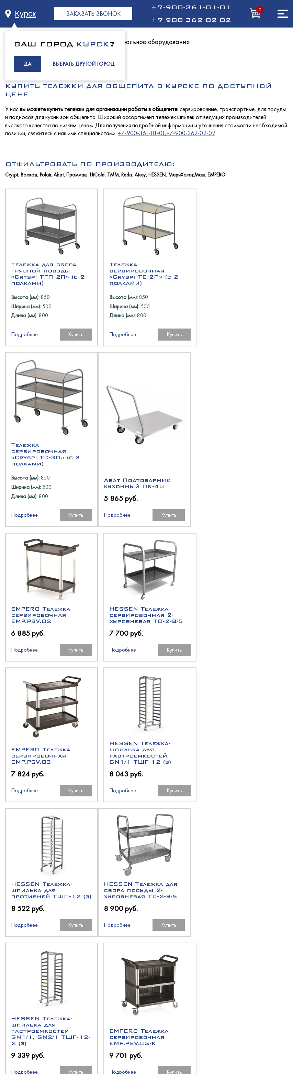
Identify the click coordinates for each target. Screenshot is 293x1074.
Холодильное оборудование (147, 961)
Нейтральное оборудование (149, 41)
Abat (59, 175)
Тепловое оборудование (147, 973)
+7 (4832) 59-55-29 (118, 900)
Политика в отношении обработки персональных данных (146, 1052)
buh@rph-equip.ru (176, 924)
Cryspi (11, 175)
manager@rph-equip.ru (122, 924)
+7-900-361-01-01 (191, 7)
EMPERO (216, 175)
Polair (45, 175)
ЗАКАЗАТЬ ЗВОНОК (93, 14)
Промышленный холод (146, 1023)
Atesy (140, 175)
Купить (74, 349)
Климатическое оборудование (146, 1010)
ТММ (113, 175)
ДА (27, 63)
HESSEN (157, 175)
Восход (29, 175)
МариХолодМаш (186, 175)
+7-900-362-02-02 (191, 20)
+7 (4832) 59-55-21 (175, 900)
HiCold (97, 175)
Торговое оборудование (146, 998)
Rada (126, 175)
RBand (172, 1043)
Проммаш (76, 175)
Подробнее (24, 349)
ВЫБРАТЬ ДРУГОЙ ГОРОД (84, 63)
